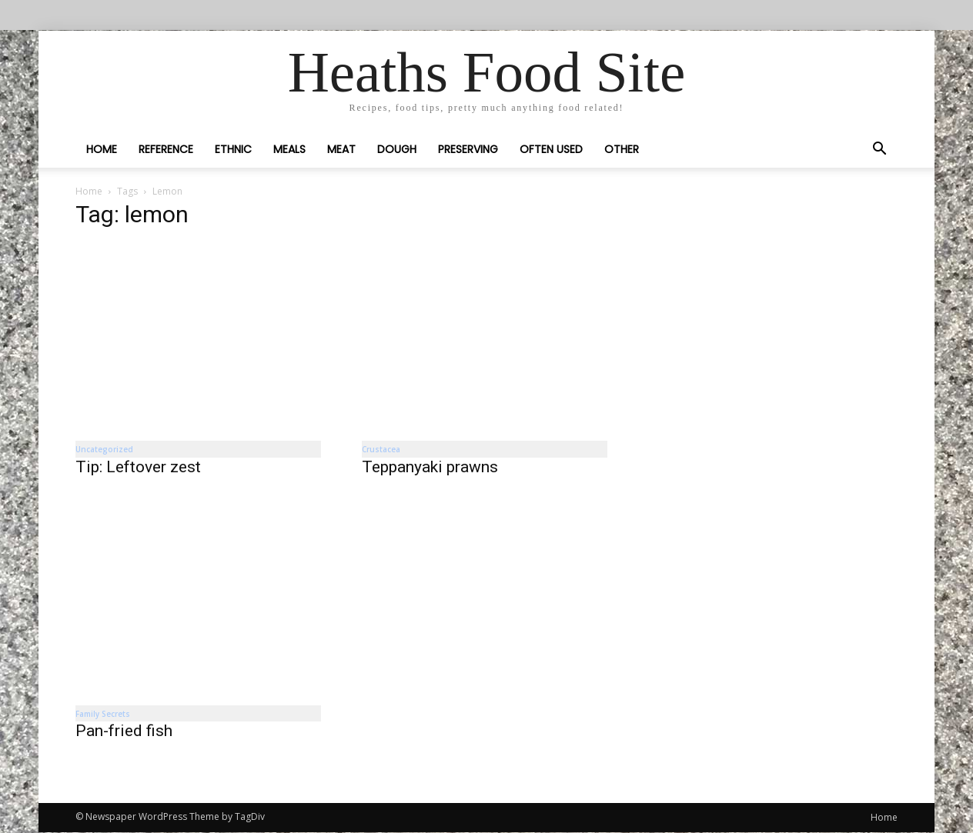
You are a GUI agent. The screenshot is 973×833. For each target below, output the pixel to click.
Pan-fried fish (123, 731)
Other (621, 149)
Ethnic (233, 149)
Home (101, 149)
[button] (879, 150)
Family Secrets (102, 713)
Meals (289, 149)
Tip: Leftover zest (138, 467)
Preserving (468, 149)
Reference (166, 149)
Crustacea (381, 449)
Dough (396, 149)
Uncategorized (104, 449)
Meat (341, 149)
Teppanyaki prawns (430, 467)
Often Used (551, 149)
